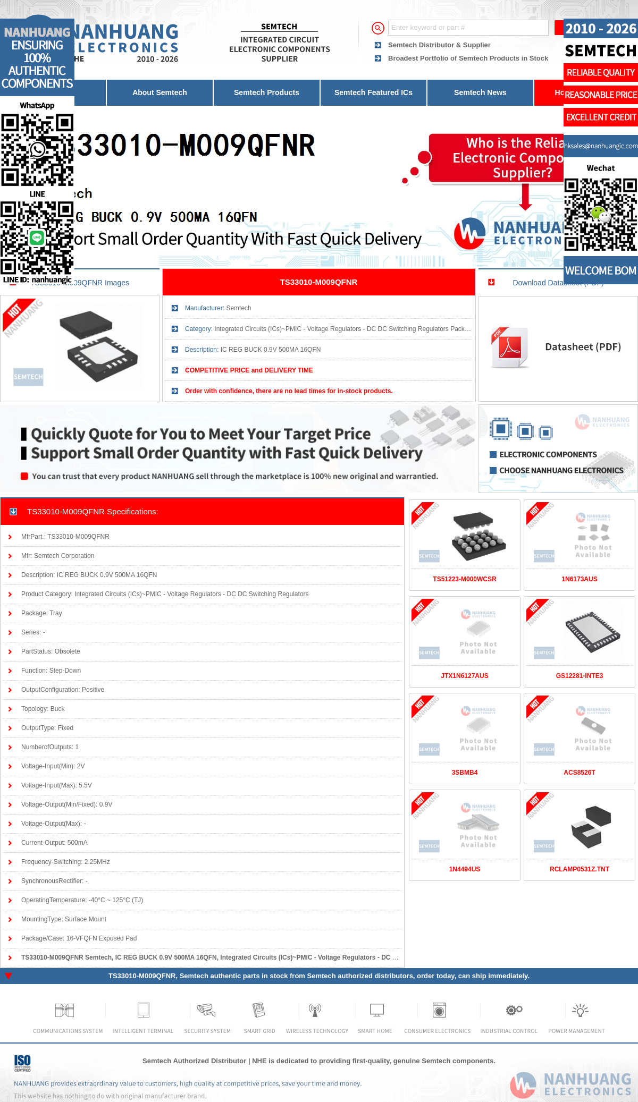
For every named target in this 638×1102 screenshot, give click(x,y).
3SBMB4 (465, 772)
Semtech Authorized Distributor (194, 1061)
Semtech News (480, 92)
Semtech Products (266, 92)
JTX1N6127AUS (464, 676)
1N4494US (465, 869)
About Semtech (159, 92)
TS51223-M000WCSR (464, 579)
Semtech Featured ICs (373, 92)
